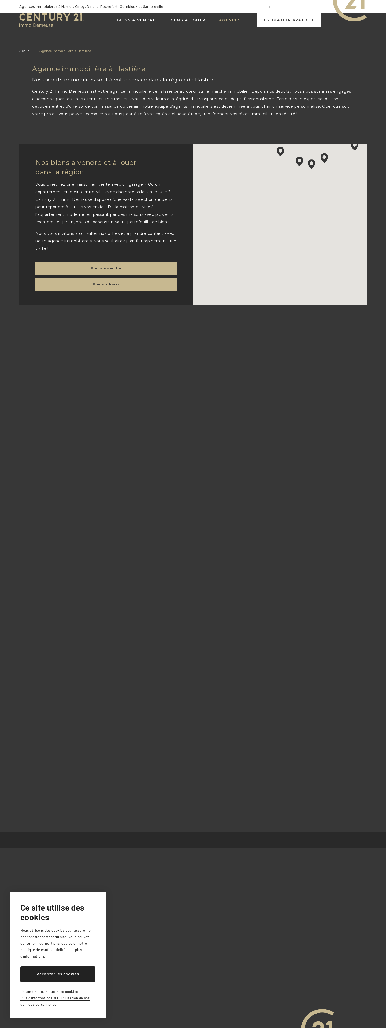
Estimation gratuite (289, 27)
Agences (229, 26)
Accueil (229, 7)
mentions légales (58, 943)
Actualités (287, 7)
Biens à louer (187, 26)
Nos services (257, 7)
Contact (314, 7)
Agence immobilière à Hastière (65, 51)
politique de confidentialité (43, 950)
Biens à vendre (135, 26)
